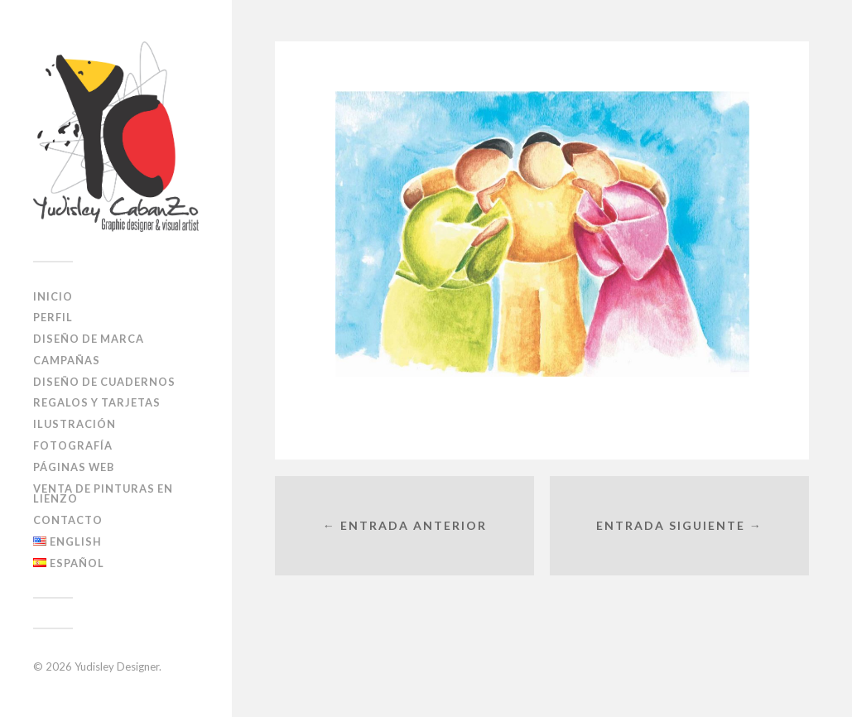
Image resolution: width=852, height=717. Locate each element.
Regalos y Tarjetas (97, 402)
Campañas (66, 360)
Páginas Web (73, 467)
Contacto (68, 520)
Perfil (53, 317)
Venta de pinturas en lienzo (103, 494)
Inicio (53, 296)
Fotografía (73, 445)
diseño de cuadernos (104, 381)
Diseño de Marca (88, 338)
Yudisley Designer (117, 666)
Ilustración (74, 424)
